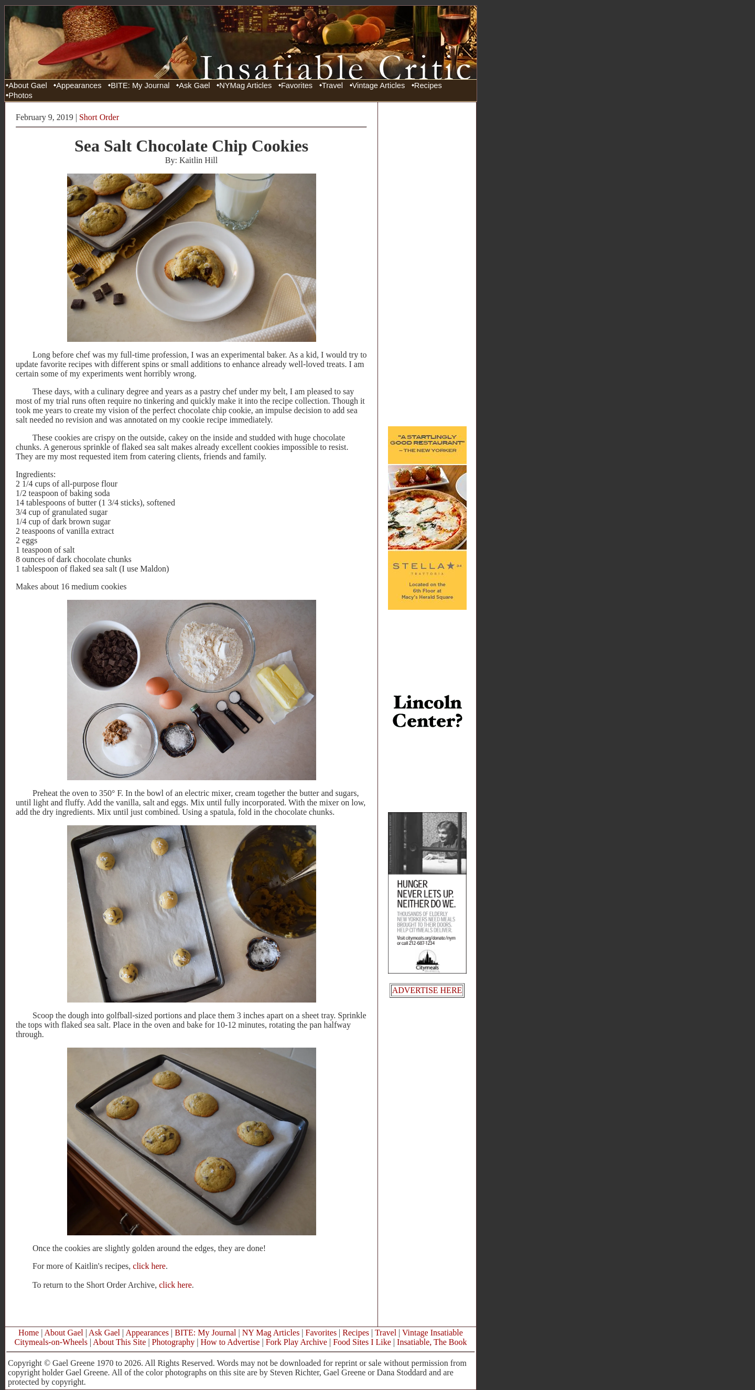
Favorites (296, 85)
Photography (173, 1342)
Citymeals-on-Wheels (51, 1342)
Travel (332, 85)
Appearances (78, 85)
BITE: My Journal (140, 85)
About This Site (119, 1342)
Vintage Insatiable (432, 1332)
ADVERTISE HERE (427, 990)
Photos (20, 95)
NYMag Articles (245, 85)
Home (28, 1332)
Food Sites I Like (362, 1342)
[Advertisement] (427, 263)
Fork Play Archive (296, 1342)
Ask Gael (194, 85)
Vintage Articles (378, 85)
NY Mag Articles (271, 1332)
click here (149, 1266)
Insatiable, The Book (432, 1342)
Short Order (99, 117)
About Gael (27, 85)
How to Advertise (230, 1342)
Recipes (428, 85)
